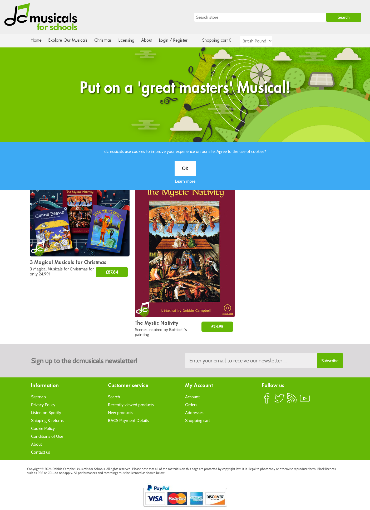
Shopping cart (197, 420)
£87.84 (112, 272)
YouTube (305, 400)
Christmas (104, 40)
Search (114, 396)
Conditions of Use (47, 436)
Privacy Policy (43, 404)
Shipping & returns (47, 420)
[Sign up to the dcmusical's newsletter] (264, 360)
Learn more (185, 187)
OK (185, 174)
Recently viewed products (131, 404)
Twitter (280, 400)
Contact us (40, 451)
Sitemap (38, 396)
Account (192, 396)
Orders (191, 404)
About (151, 40)
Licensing (130, 40)
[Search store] (260, 17)
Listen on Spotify (46, 412)
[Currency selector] (262, 41)
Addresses (194, 412)
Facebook (267, 400)
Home (36, 40)
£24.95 (217, 326)
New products (120, 412)
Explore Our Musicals (68, 40)
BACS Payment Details (128, 420)
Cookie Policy (43, 428)
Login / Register (178, 40)
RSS (292, 400)
